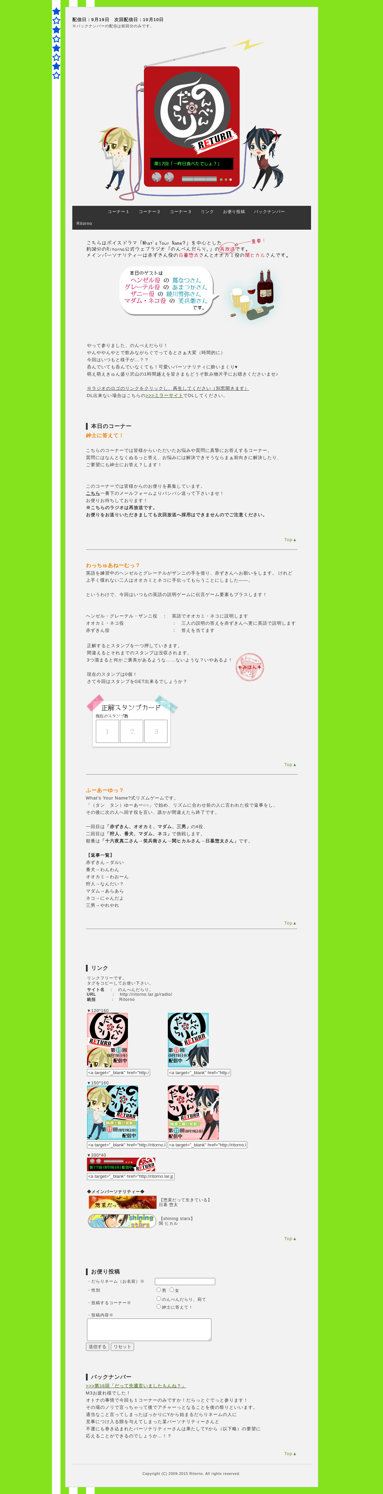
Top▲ (290, 539)
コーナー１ (119, 211)
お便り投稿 (234, 211)
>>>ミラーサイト (164, 395)
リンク (207, 211)
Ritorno (84, 223)
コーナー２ (150, 211)
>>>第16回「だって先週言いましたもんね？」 (136, 1385)
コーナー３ (181, 211)
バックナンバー (269, 211)
